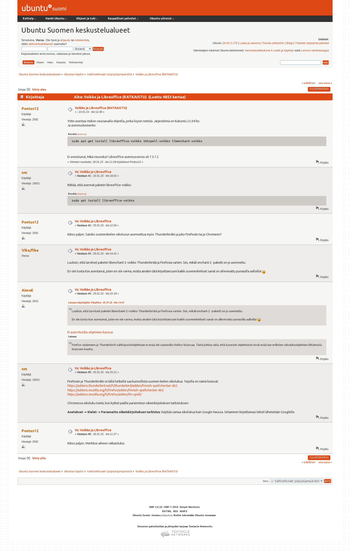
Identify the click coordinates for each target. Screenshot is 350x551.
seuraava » (325, 82)
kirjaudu (65, 40)
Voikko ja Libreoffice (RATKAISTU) (101, 108)
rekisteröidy (82, 40)
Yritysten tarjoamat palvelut (312, 43)
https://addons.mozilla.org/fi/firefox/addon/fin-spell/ (104, 394)
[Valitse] (81, 134)
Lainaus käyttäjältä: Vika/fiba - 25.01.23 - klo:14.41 (96, 302)
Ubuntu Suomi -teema (146, 515)
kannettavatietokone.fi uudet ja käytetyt (269, 50)
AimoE (27, 290)
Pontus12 (30, 108)
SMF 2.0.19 (155, 507)
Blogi (289, 43)
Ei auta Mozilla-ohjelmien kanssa (89, 332)
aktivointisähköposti (41, 44)
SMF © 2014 (171, 507)
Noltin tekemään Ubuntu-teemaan (194, 515)
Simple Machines (189, 507)
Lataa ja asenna (250, 43)
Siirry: (266, 481)
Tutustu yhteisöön (273, 43)
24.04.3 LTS (230, 43)
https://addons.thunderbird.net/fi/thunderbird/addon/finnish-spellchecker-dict (122, 385)
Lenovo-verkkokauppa (315, 50)
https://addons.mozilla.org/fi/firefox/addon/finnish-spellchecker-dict (115, 390)
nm (24, 172)
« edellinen (308, 82)
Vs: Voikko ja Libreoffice (93, 172)
